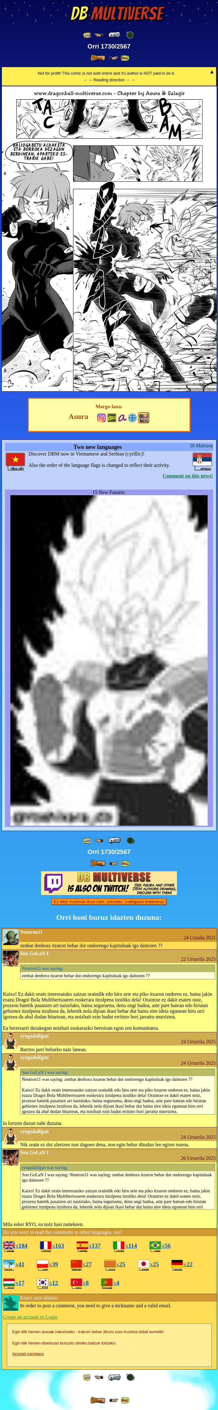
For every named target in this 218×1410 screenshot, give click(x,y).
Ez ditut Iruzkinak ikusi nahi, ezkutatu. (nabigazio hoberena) (109, 901)
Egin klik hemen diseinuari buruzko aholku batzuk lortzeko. (64, 1343)
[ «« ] (87, 35)
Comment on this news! (188, 476)
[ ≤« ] (99, 35)
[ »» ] (125, 58)
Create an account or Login (30, 1317)
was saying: (42, 968)
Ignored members (28, 1353)
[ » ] (97, 58)
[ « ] (114, 35)
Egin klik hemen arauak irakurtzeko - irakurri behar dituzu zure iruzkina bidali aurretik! (88, 1331)
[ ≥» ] (114, 58)
